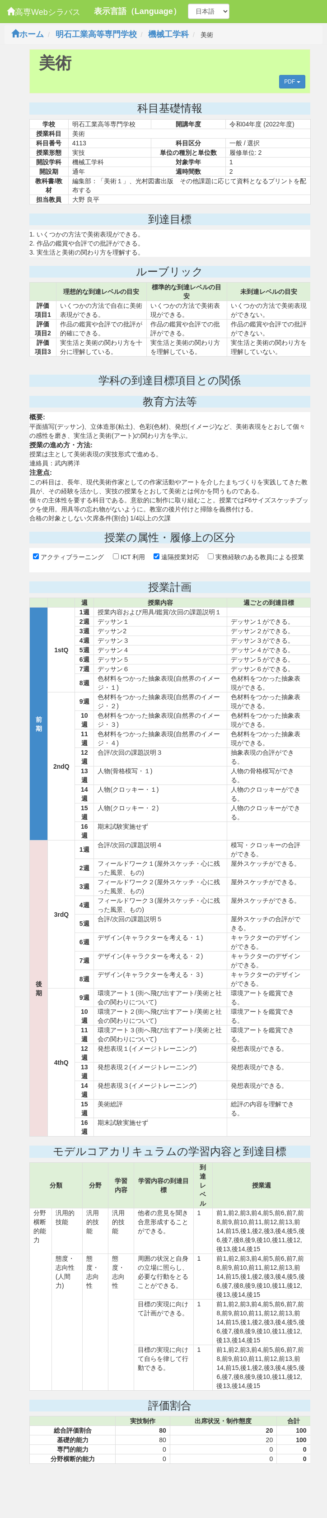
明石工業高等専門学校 (96, 34)
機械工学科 (168, 34)
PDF (292, 82)
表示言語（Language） (137, 11)
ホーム (27, 34)
